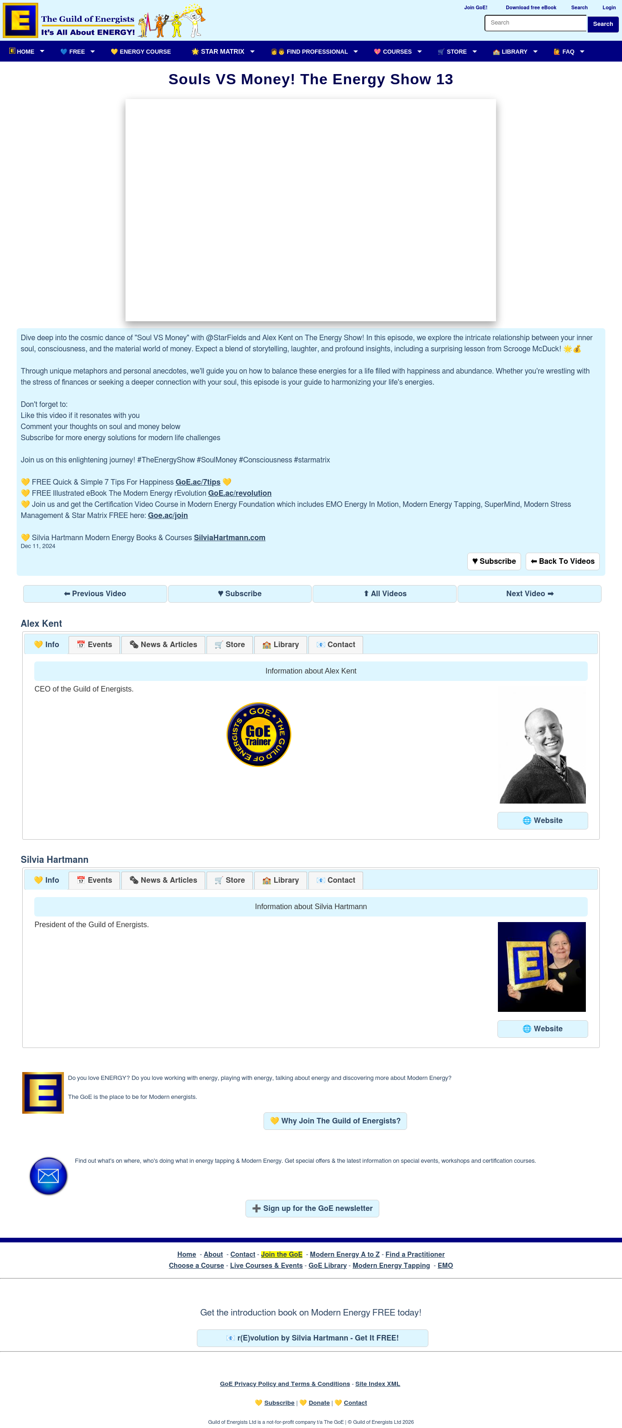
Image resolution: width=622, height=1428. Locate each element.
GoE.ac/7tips (198, 482)
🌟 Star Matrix (217, 51)
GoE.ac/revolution (240, 493)
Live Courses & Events (266, 1265)
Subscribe (279, 1403)
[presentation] (163, 645)
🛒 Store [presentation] (229, 645)
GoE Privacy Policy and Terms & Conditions (285, 1384)
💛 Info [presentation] (46, 645)
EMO (445, 1265)
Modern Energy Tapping (391, 1265)
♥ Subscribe (494, 561)
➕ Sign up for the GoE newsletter (312, 1208)
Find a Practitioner (415, 1254)
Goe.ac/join (168, 515)
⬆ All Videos (385, 594)
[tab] (46, 645)
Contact (242, 1254)
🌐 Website (542, 820)
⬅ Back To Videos (563, 561)
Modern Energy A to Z (345, 1254)
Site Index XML (377, 1384)
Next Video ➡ (529, 594)
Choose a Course (196, 1265)
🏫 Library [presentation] (280, 645)
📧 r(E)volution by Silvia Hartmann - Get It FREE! (312, 1338)
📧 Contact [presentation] (335, 645)
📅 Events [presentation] (94, 645)
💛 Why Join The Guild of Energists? (335, 1121)
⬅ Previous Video (95, 594)
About (213, 1254)
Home (186, 1254)
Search (603, 24)
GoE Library (327, 1265)
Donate (319, 1403)
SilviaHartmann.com (230, 538)
